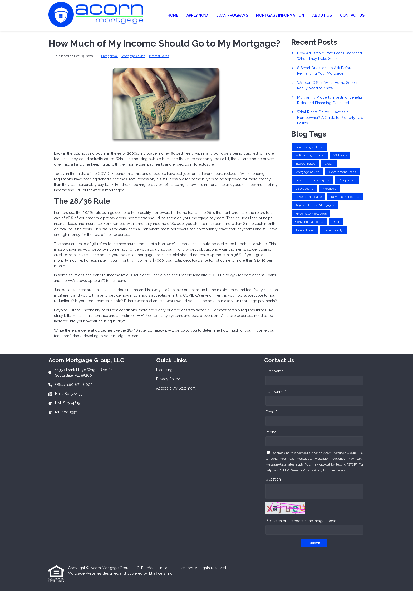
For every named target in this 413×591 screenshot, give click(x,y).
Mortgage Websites (85, 573)
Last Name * (276, 392)
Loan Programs (232, 15)
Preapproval (109, 56)
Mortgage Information (280, 15)
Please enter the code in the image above (301, 521)
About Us (322, 15)
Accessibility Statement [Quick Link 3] (175, 388)
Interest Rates (159, 56)
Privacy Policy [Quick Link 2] (168, 379)
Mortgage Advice (133, 56)
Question (273, 479)
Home (173, 15)
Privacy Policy (312, 470)
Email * (271, 412)
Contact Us (352, 15)
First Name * (276, 371)
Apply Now (197, 15)
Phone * (272, 432)
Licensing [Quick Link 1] (164, 370)
